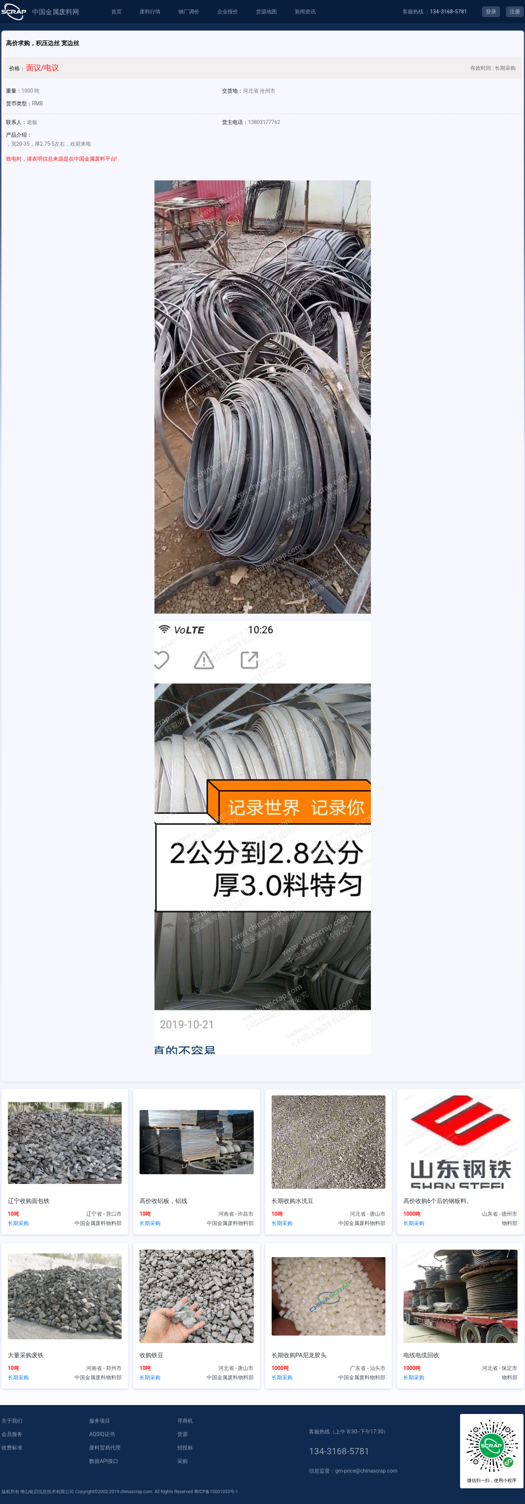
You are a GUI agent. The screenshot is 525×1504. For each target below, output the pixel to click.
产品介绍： (19, 135)
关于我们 (11, 1421)
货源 (182, 1434)
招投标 (185, 1448)
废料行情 (150, 12)
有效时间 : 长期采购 (493, 68)
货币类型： (19, 103)
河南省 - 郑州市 (104, 1368)
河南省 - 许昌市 (236, 1214)
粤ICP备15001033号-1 (216, 1491)
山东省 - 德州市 (500, 1214)
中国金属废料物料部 (98, 1223)
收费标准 (11, 1448)
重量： (14, 91)
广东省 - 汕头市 (367, 1368)
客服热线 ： (435, 12)
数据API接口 (103, 1461)
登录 (491, 12)
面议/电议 (42, 67)
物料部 (510, 1223)
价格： (17, 68)
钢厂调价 (188, 12)
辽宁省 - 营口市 (104, 1214)
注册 (515, 12)
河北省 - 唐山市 (367, 1214)
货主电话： (235, 122)
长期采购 (18, 1223)
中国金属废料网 (55, 12)
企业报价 (227, 12)
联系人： (16, 122)
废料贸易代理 (105, 1448)
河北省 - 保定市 (500, 1368)
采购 (182, 1461)
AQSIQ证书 (102, 1434)
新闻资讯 (305, 12)
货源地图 (266, 12)
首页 (116, 12)
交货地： (232, 91)
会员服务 (11, 1434)
